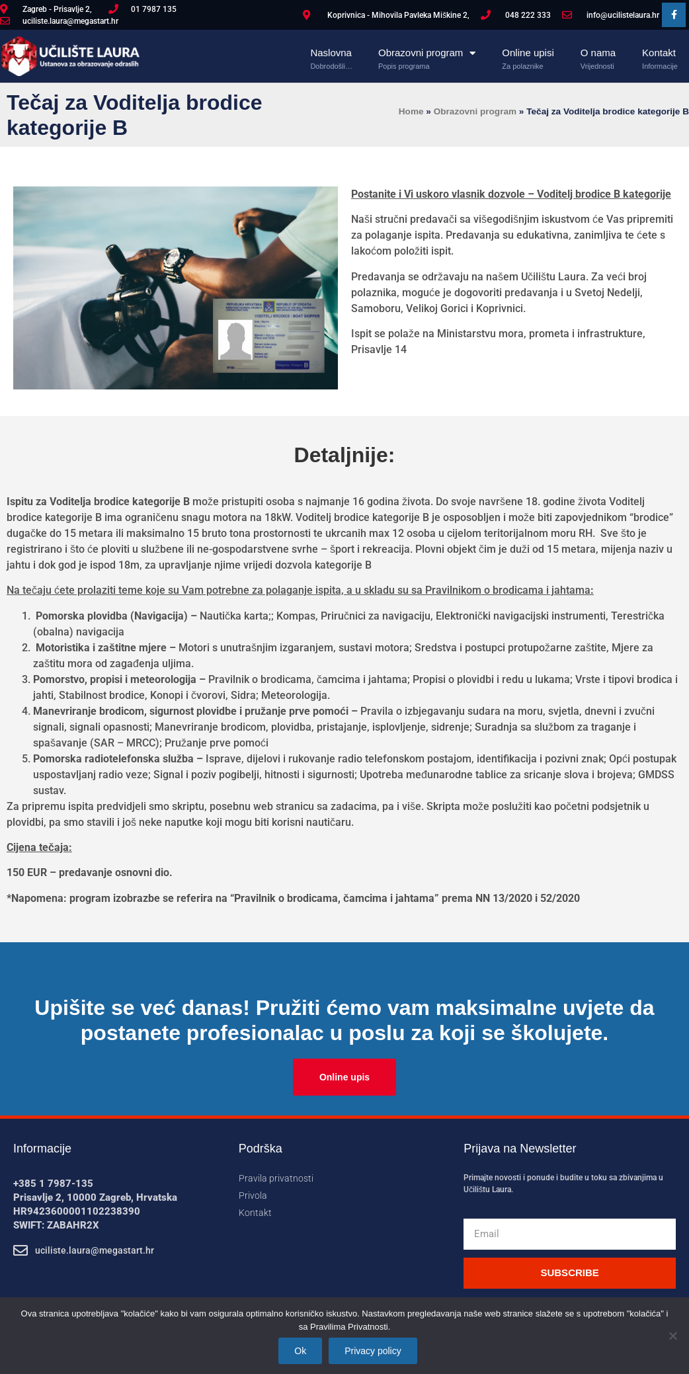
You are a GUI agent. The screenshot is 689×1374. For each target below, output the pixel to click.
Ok (300, 1351)
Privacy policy (372, 1351)
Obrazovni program (426, 53)
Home (411, 111)
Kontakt (660, 53)
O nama (598, 53)
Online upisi (527, 53)
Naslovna (331, 53)
